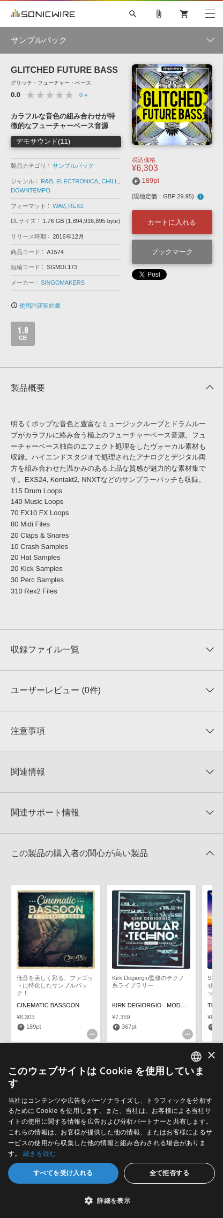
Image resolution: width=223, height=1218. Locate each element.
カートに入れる (171, 222)
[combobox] (196, 1056)
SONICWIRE (43, 14)
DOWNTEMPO (30, 190)
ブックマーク (172, 252)
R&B (47, 181)
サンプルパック (73, 165)
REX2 (76, 206)
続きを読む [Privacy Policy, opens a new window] (39, 1153)
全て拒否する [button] (169, 1172)
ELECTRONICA (77, 181)
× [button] (211, 1056)
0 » (83, 95)
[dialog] (111, 1130)
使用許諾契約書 (36, 305)
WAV (59, 206)
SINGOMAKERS (63, 282)
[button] (111, 1200)
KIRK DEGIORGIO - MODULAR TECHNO (167, 1005)
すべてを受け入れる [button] (63, 1172)
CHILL (109, 181)
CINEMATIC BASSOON (48, 1005)
